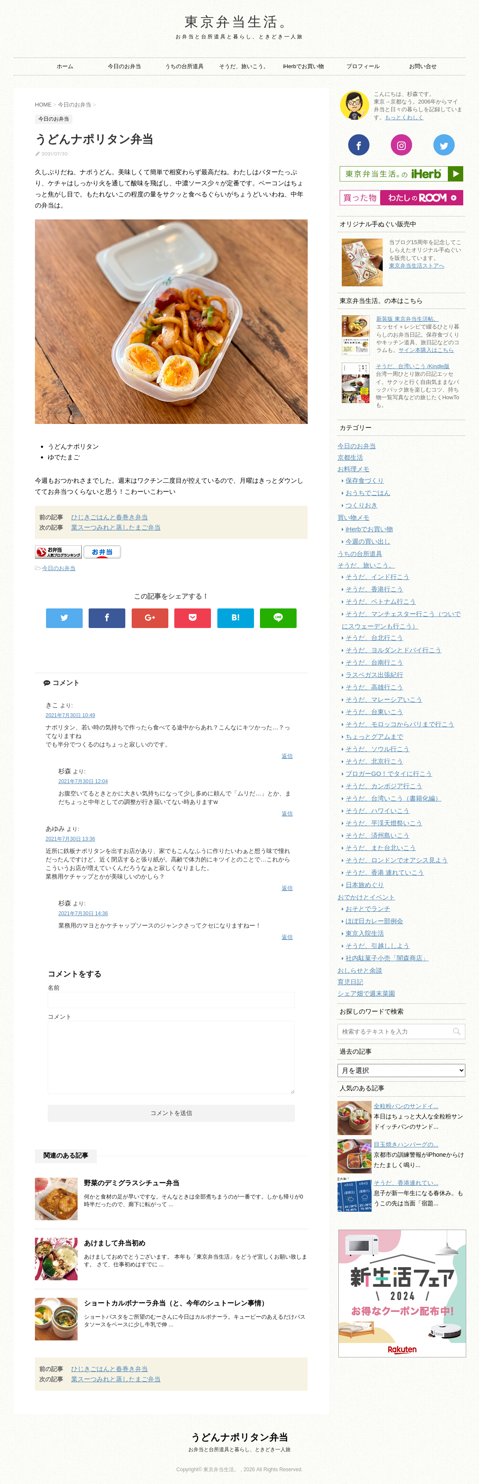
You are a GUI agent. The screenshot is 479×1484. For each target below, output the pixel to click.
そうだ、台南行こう (374, 662)
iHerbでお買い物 (303, 66)
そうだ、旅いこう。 (244, 66)
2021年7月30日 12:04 (83, 781)
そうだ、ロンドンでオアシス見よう (397, 860)
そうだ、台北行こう (374, 637)
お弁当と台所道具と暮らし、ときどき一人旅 (239, 1449)
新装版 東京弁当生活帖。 (407, 319)
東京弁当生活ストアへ (416, 265)
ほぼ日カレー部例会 (374, 921)
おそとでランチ (368, 908)
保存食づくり (365, 480)
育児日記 (350, 981)
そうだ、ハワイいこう (378, 810)
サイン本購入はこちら (426, 350)
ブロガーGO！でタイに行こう (389, 773)
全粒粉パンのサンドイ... (406, 1106)
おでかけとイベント (366, 897)
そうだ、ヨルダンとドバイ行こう (393, 650)
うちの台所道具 (184, 66)
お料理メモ (353, 469)
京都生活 (350, 457)
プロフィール (363, 66)
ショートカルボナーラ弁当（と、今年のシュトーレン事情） (176, 1303)
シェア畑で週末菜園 (366, 993)
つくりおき (362, 505)
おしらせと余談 (360, 970)
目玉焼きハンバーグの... (406, 1144)
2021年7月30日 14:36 (83, 913)
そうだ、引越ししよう (378, 945)
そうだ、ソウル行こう (378, 748)
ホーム (65, 66)
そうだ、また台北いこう (381, 847)
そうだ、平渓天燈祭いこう (384, 823)
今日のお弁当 (124, 66)
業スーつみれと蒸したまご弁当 (116, 527)
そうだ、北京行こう (374, 761)
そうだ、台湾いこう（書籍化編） (393, 798)
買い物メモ (353, 517)
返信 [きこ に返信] (287, 756)
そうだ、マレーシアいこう (384, 699)
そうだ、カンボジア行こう (384, 786)
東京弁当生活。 (240, 23)
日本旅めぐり (365, 884)
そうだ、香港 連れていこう (385, 872)
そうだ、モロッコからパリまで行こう (400, 724)
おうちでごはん (368, 492)
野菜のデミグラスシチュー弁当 (131, 1183)
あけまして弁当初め (114, 1243)
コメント (60, 1016)
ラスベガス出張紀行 (374, 674)
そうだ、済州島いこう (378, 835)
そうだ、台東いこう (374, 711)
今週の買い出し (368, 541)
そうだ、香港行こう (374, 589)
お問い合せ (423, 66)
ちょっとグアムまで (374, 736)
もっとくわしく (404, 117)
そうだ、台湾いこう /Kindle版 (413, 366)
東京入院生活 (365, 933)
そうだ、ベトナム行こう (381, 601)
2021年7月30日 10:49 (70, 715)
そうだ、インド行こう (378, 576)
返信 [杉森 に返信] (287, 813)
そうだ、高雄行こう (374, 687)
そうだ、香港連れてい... (406, 1182)
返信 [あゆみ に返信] (287, 888)
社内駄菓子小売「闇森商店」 (387, 958)
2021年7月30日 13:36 (70, 839)
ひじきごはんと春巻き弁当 (109, 517)
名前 (54, 987)
